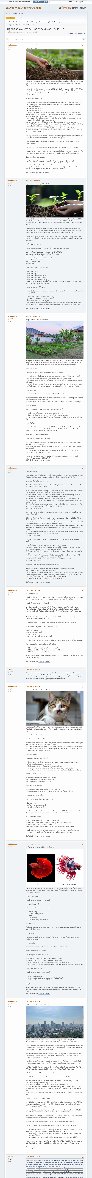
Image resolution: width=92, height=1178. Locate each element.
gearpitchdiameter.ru (57, 1166)
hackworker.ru (75, 1170)
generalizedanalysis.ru (42, 1168)
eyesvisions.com (59, 1160)
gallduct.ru (55, 1162)
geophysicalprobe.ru (67, 1168)
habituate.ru (59, 1170)
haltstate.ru (40, 1174)
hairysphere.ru (60, 1172)
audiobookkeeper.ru (32, 1160)
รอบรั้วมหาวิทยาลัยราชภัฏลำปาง (23, 7)
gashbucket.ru (68, 1164)
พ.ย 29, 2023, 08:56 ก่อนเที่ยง (33, 316)
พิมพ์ (84, 39)
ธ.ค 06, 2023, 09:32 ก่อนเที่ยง (33, 590)
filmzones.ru (77, 1160)
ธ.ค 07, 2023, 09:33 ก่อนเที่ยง (33, 686)
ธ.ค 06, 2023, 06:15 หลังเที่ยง (33, 669)
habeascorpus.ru (51, 1170)
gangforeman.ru (74, 1162)
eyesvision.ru (50, 1160)
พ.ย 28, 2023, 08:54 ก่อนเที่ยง (33, 180)
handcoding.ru (48, 1174)
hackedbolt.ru (67, 1170)
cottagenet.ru (42, 1160)
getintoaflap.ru (31, 1170)
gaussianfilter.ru (46, 1166)
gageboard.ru (42, 1162)
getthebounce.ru (41, 1170)
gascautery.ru (59, 1164)
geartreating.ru (30, 1168)
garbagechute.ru (39, 1164)
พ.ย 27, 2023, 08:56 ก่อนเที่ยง (33, 45)
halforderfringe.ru (69, 1172)
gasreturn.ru (76, 1164)
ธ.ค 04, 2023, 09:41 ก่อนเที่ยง (33, 468)
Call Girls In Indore (47, 675)
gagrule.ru (49, 1162)
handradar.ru (68, 1174)
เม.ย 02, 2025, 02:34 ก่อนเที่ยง (33, 1156)
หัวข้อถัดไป (81, 34)
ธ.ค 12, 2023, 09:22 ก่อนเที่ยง (33, 1001)
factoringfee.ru (69, 1160)
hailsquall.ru (52, 1172)
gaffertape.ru (34, 1162)
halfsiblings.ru (79, 1172)
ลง (7, 39)
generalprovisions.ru (55, 1168)
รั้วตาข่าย (41, 173)
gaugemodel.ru (36, 1166)
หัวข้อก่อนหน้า (72, 34)
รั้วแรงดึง (47, 173)
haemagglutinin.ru (42, 1172)
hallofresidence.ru (31, 1174)
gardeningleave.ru (49, 1164)
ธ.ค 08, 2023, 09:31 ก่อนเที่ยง (33, 844)
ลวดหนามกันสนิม (31, 1149)
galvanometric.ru (64, 1162)
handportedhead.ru (58, 1174)
